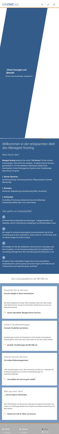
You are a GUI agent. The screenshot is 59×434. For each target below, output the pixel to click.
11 (41, 138)
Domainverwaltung (27, 249)
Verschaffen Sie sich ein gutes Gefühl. (21, 379)
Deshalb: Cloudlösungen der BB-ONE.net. (22, 345)
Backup (8, 252)
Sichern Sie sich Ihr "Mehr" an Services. (21, 414)
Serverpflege (43, 249)
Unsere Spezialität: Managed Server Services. (24, 313)
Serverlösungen (29, 220)
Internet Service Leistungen (40, 247)
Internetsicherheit (37, 232)
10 (37, 138)
